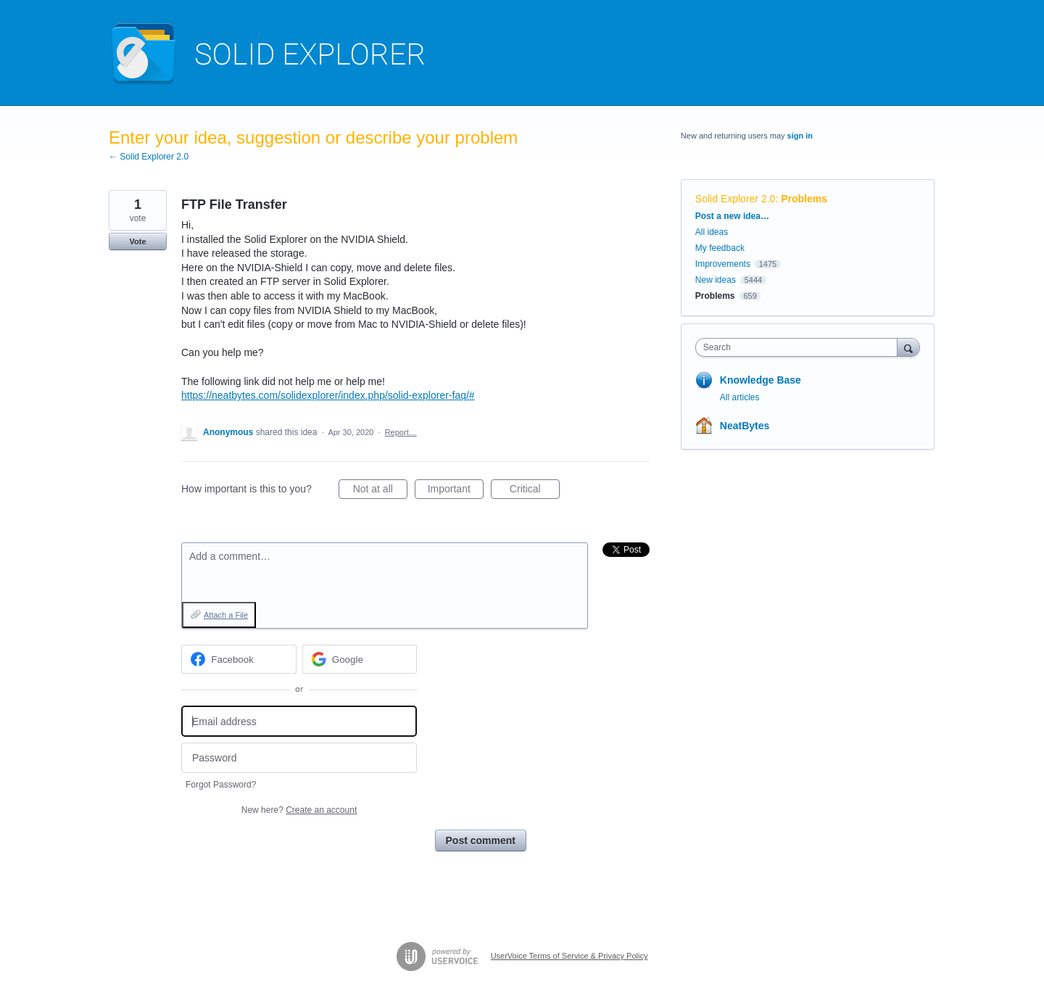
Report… (401, 432)
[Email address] (299, 721)
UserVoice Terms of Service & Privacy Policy (569, 955)
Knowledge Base (760, 380)
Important (456, 491)
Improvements (722, 264)
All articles (740, 397)
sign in (800, 135)
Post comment (480, 840)
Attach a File (226, 615)
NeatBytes (744, 425)
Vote (137, 241)
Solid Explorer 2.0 (735, 198)
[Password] (299, 758)
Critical (535, 491)
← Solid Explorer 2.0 (148, 157)
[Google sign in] (360, 659)
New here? (299, 810)
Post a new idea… (732, 216)
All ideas (711, 232)
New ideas (715, 280)
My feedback (720, 248)
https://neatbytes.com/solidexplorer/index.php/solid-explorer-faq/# (328, 395)
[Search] (908, 347)
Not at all (380, 491)
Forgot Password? (221, 785)
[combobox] (800, 347)
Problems (804, 198)
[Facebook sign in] (239, 659)
